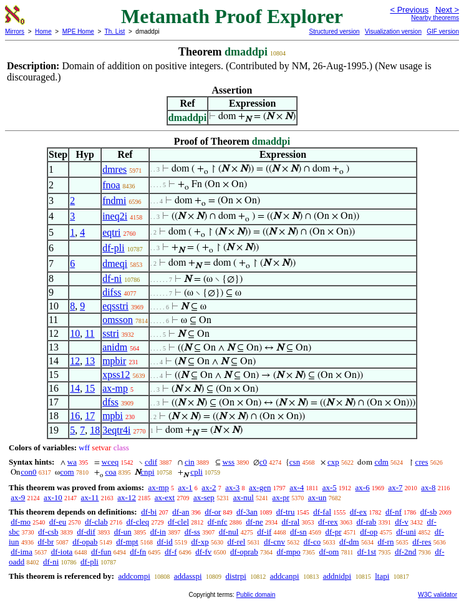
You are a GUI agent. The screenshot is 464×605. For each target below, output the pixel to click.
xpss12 (116, 374)
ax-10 (53, 497)
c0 (263, 462)
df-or (213, 511)
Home (43, 31)
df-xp (199, 541)
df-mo (21, 521)
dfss (110, 402)
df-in (158, 531)
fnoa (111, 185)
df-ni (112, 278)
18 (95, 430)
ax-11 (89, 497)
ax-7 (395, 487)
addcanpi (284, 576)
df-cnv (274, 541)
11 (89, 333)
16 (75, 415)
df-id (164, 541)
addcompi (134, 576)
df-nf (393, 511)
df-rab (367, 521)
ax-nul (243, 497)
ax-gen (260, 487)
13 (90, 361)
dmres (114, 169)
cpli (196, 472)
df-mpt (127, 541)
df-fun (101, 551)
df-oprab (244, 551)
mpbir (114, 361)
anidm (114, 347)
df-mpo (289, 551)
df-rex (328, 521)
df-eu (57, 521)
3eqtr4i (116, 430)
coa (110, 472)
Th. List (115, 31)
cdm (381, 462)
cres (421, 462)
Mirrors (14, 31)
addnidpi (337, 576)
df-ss (192, 531)
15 (90, 388)
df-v (401, 521)
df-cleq (138, 521)
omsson (117, 319)
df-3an (247, 511)
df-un (123, 531)
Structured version (334, 31)
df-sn (298, 531)
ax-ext (165, 497)
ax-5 (329, 487)
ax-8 (428, 487)
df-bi (149, 511)
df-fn (138, 551)
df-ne (254, 521)
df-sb (428, 511)
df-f (171, 551)
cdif (151, 462)
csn (294, 462)
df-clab (96, 521)
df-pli (113, 248)
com (67, 472)
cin (190, 462)
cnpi (147, 472)
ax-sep (204, 497)
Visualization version (393, 31)
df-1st (366, 551)
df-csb (48, 531)
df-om (329, 551)
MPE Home (78, 31)
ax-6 (362, 487)
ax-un (317, 497)
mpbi (112, 415)
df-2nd (406, 551)
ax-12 (126, 497)
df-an (180, 511)
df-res (421, 541)
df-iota (62, 551)
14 (75, 388)
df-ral (290, 521)
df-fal (322, 511)
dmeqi (114, 263)
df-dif (86, 531)
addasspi (188, 576)
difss (111, 292)
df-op (368, 531)
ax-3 (232, 487)
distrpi (236, 576)
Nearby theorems (435, 17)
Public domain (256, 594)
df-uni (406, 531)
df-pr (334, 531)
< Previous (409, 9)
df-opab (84, 541)
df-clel (178, 521)
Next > (447, 9)
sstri (110, 333)
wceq (110, 462)
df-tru (285, 511)
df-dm (349, 541)
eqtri (111, 232)
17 (90, 415)
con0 (28, 472)
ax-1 (185, 487)
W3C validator (437, 594)
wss (229, 462)
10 (75, 333)
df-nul (229, 531)
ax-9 (18, 497)
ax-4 (296, 487)
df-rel (236, 541)
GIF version (443, 31)
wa (72, 462)
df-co (312, 541)
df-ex (358, 511)
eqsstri (115, 306)
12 (75, 361)
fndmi (114, 200)
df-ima (21, 551)
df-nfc (218, 521)
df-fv (203, 551)
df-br (45, 541)
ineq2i (114, 216)
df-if (264, 531)
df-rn (385, 541)
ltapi (382, 576)
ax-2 (208, 487)
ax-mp (115, 388)
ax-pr (281, 497)
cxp (333, 462)
